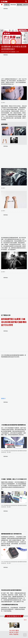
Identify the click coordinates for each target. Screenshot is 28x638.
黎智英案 (13, 4)
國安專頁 (19, 4)
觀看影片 (3, 398)
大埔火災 (6, 4)
